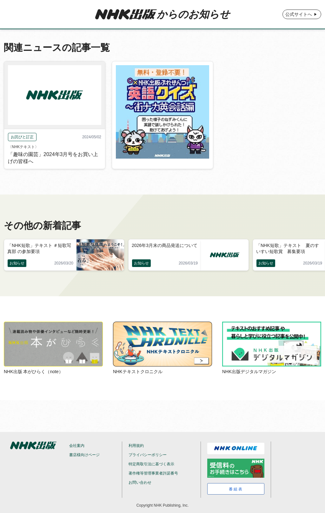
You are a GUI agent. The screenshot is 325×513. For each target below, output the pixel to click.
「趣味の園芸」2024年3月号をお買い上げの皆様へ (53, 158)
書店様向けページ (84, 455)
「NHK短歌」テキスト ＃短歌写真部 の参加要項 (39, 248)
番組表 (236, 489)
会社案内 (76, 445)
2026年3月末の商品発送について (164, 245)
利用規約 (136, 445)
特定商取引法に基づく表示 (151, 464)
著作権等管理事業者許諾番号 (153, 473)
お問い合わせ (140, 482)
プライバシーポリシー (148, 455)
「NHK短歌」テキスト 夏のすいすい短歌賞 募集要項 (287, 248)
